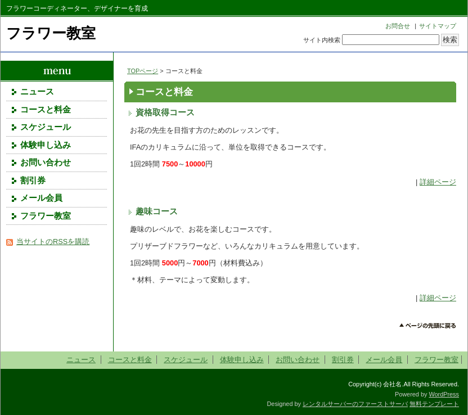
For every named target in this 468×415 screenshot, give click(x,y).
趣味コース (157, 211)
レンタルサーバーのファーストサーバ (355, 403)
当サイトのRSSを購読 (52, 241)
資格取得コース (165, 112)
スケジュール (45, 127)
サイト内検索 (321, 40)
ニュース (37, 91)
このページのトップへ (427, 326)
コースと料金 (45, 109)
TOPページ (142, 70)
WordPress (444, 394)
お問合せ (397, 25)
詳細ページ (438, 182)
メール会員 (41, 197)
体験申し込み (45, 145)
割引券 (33, 180)
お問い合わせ (45, 162)
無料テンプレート (434, 403)
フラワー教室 (51, 33)
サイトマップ (437, 25)
